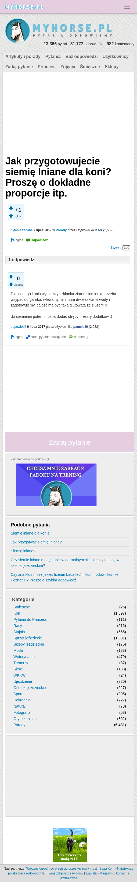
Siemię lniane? (23, 551)
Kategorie (23, 599)
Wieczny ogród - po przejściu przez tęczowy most (61, 868)
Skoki (18, 669)
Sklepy (112, 66)
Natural (19, 706)
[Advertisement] (67, 112)
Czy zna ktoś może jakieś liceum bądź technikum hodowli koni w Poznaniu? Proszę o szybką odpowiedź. (64, 577)
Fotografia (21, 712)
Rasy (17, 625)
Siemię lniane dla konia (30, 533)
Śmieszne (90, 66)
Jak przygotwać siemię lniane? (36, 542)
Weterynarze (24, 656)
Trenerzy (20, 663)
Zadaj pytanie (19, 66)
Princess (47, 66)
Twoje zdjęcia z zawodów (65, 873)
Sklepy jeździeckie (28, 644)
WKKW (19, 675)
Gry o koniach (25, 718)
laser (98, 230)
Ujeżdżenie (22, 681)
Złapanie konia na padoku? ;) (30, 459)
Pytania (53, 56)
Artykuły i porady (23, 56)
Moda (18, 650)
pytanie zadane (22, 230)
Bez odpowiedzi (82, 56)
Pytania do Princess (30, 619)
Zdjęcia (67, 66)
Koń (16, 613)
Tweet (115, 247)
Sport (17, 694)
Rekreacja (21, 700)
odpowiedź (18, 327)
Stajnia (19, 632)
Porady (61, 230)
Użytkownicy (116, 56)
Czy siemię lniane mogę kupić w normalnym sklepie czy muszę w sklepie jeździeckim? (65, 563)
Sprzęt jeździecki (27, 638)
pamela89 (80, 327)
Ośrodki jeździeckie (29, 687)
